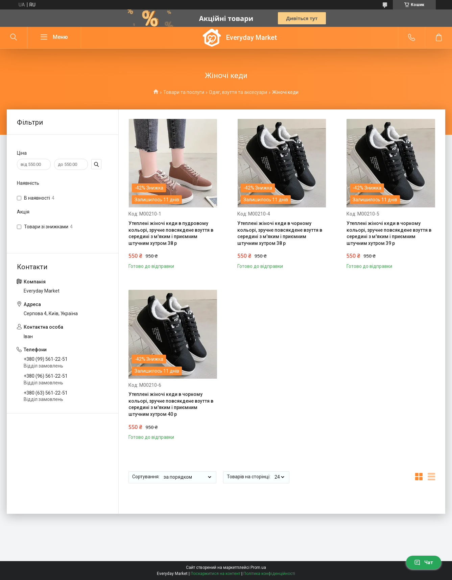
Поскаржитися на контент (215, 573)
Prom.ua (258, 567)
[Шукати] (13, 37)
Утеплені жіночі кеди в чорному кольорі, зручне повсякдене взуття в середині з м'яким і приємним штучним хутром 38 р (279, 233)
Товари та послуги (183, 92)
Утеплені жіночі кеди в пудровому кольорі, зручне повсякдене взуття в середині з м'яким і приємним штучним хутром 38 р (170, 233)
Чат (423, 562)
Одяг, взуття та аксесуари (238, 92)
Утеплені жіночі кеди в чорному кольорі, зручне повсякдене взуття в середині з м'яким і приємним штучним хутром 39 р (389, 233)
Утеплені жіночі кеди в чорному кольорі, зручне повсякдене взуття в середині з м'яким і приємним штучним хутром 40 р (170, 404)
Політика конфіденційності (269, 573)
